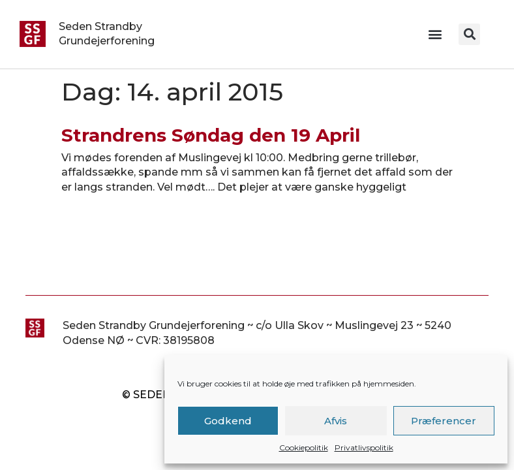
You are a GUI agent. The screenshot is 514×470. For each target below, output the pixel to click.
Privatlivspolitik (364, 447)
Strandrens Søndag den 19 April (210, 135)
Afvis (335, 421)
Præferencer (443, 421)
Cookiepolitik (303, 447)
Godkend (228, 421)
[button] (435, 34)
